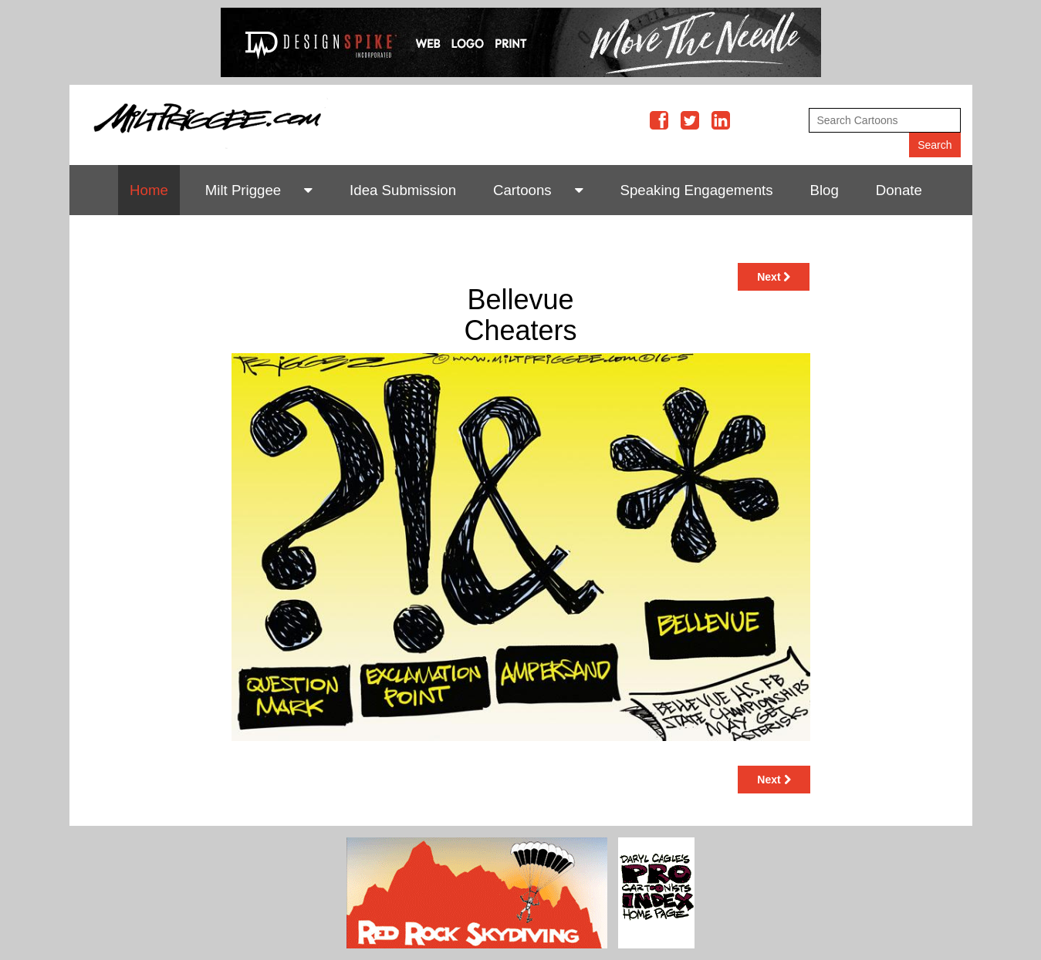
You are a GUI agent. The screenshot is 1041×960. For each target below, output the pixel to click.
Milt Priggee (243, 190)
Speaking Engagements (696, 190)
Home (149, 190)
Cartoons (522, 190)
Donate (899, 190)
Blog (824, 190)
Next (773, 277)
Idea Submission (403, 190)
